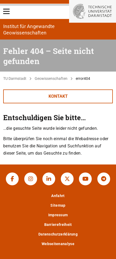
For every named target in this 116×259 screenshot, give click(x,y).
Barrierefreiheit (58, 224)
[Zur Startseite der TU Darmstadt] (92, 11)
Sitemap (57, 205)
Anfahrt (58, 196)
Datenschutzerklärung (58, 234)
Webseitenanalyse (58, 244)
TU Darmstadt (14, 78)
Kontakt (58, 96)
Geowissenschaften (51, 78)
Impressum (58, 215)
